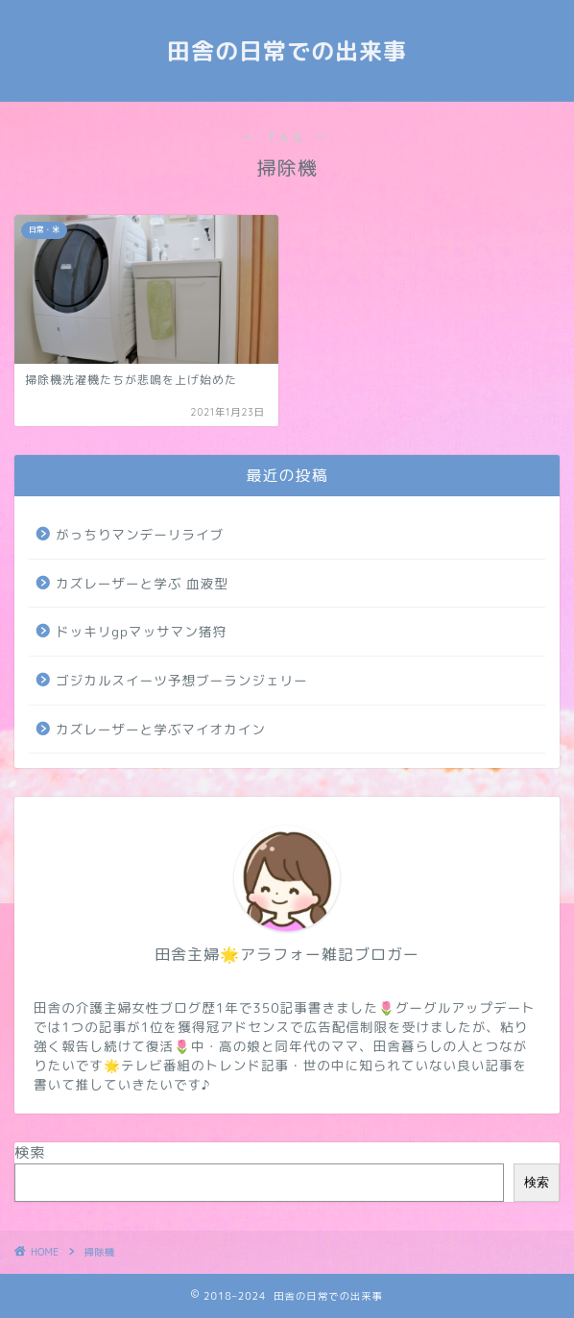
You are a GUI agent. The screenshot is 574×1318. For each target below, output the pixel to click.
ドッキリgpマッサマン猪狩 (141, 631)
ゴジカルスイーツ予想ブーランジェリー (182, 680)
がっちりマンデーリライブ (140, 534)
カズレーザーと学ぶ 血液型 (142, 583)
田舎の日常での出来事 (287, 50)
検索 (29, 1152)
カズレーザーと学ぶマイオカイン (161, 729)
